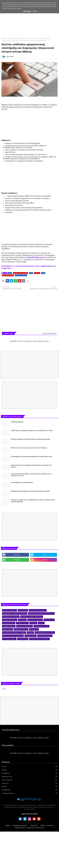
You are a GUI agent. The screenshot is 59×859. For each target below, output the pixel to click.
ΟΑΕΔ (43, 273)
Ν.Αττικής (37, 273)
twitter (45, 555)
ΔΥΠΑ (30, 273)
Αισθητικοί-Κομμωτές (10, 610)
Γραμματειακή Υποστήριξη (20, 273)
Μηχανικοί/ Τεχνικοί (21, 629)
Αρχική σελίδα (6, 38)
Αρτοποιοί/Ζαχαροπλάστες (38, 610)
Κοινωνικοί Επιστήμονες (25, 626)
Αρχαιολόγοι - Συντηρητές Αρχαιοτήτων (15, 613)
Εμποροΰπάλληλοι (9, 623)
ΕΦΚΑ (30, 770)
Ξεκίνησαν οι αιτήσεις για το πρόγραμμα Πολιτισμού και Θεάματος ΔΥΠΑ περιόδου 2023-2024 (33, 500)
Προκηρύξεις (30, 790)
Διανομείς (23, 620)
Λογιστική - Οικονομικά (42, 626)
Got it (35, 11)
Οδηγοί (31, 632)
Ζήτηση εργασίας (30, 780)
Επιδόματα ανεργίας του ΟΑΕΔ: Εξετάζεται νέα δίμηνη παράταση (30, 439)
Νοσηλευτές (34, 629)
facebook (17, 555)
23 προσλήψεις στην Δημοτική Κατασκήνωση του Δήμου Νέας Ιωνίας (31, 456)
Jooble (4, 689)
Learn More (27, 11)
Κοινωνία (30, 783)
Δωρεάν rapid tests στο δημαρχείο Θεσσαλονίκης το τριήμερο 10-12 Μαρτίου (31, 466)
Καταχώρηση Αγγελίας (20, 825)
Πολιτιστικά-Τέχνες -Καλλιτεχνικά (13, 636)
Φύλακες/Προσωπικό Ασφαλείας (40, 639)
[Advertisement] (29, 20)
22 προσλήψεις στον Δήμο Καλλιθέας (22, 482)
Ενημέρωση (30, 773)
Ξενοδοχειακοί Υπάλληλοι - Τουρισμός (14, 632)
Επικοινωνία (34, 825)
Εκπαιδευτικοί (50, 620)
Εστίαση (34, 623)
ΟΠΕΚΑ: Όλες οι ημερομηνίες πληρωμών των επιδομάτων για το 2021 (32, 430)
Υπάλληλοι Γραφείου (18, 38)
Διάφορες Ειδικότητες (10, 620)
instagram (45, 560)
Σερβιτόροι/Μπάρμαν (45, 636)
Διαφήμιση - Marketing (36, 620)
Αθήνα (9, 273)
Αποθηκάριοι (23, 610)
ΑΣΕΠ (30, 766)
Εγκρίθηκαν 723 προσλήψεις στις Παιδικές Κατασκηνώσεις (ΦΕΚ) (30, 491)
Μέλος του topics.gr (47, 825)
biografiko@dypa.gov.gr (36, 257)
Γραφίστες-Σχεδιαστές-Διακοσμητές (32, 616)
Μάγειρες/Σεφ (8, 629)
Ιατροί (42, 623)
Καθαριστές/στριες (9, 626)
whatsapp (17, 560)
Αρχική (7, 825)
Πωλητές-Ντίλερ (31, 636)
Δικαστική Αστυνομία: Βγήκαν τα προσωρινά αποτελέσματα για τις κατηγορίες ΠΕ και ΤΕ (31, 474)
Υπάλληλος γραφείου (17, 422)
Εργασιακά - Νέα (30, 776)
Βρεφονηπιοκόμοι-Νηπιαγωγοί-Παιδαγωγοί (42, 613)
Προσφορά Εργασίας (7, 275)
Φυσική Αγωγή (23, 639)
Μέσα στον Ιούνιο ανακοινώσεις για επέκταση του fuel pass (29, 448)
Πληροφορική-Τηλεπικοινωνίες (45, 632)
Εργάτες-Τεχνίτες (23, 623)
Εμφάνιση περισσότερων (49, 333)
